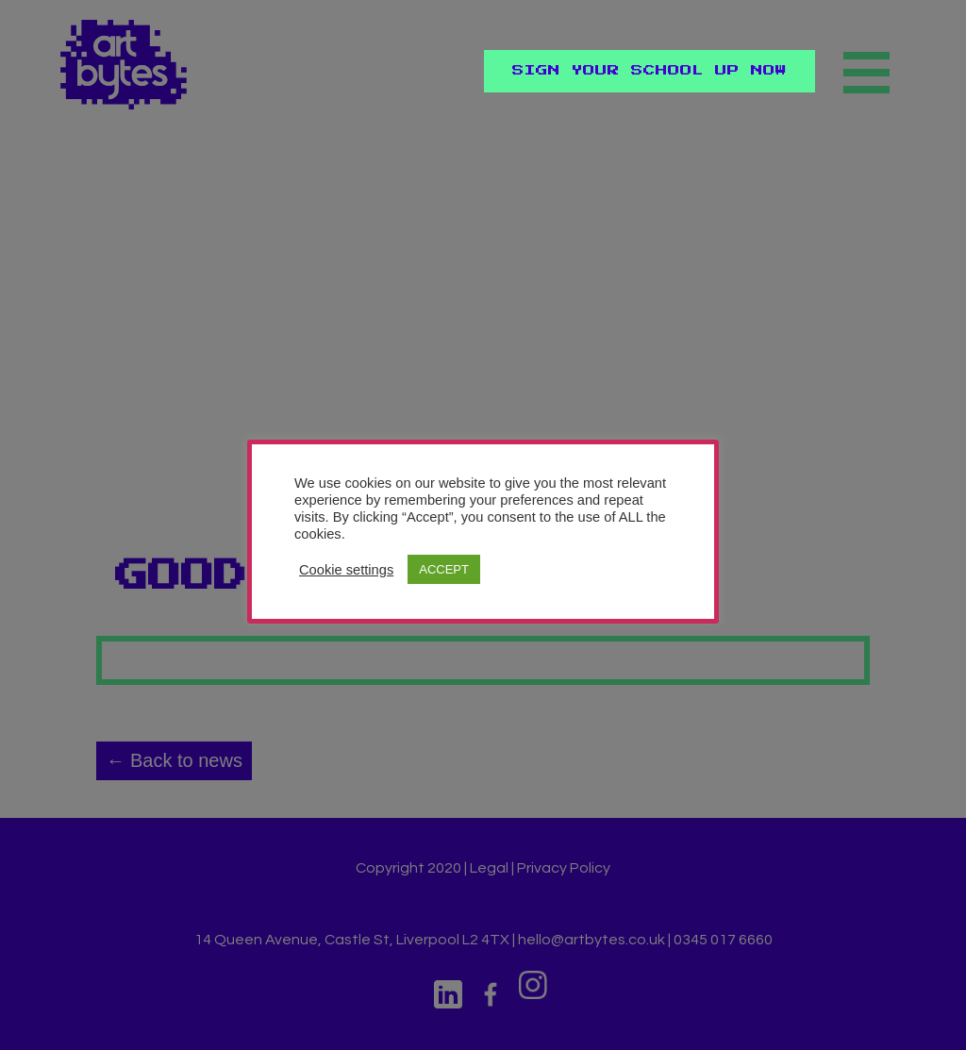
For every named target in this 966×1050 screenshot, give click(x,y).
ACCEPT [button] (444, 569)
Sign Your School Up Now (649, 70)
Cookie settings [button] (346, 569)
